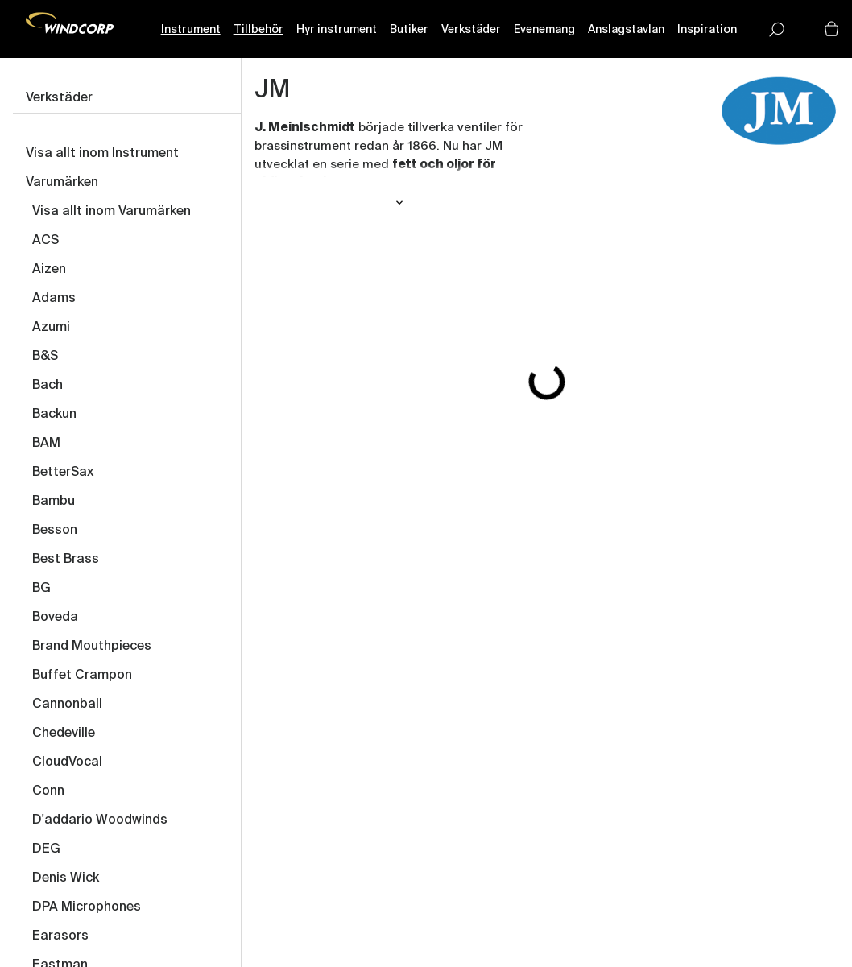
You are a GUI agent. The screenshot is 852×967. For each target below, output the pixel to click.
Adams (54, 298)
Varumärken (62, 182)
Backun (54, 414)
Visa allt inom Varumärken (111, 211)
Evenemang (544, 29)
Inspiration (707, 29)
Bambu (53, 501)
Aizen (49, 269)
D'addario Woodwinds (100, 820)
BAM (46, 443)
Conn (48, 791)
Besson (54, 530)
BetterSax (62, 472)
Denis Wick (65, 878)
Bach (47, 385)
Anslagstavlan (626, 29)
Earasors (60, 936)
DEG (46, 849)
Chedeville (63, 733)
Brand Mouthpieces (91, 646)
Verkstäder (471, 29)
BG (41, 588)
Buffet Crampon (82, 675)
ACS (45, 240)
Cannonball (67, 704)
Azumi (51, 327)
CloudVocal (67, 762)
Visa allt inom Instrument (102, 153)
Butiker (409, 29)
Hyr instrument (336, 29)
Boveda (55, 617)
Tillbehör (258, 29)
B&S (45, 356)
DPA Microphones (86, 907)
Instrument (191, 29)
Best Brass (65, 559)
